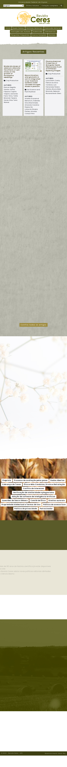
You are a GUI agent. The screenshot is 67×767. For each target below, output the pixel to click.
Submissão (37, 32)
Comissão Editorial (53, 28)
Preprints (7, 480)
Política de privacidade (25, 509)
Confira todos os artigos (33, 325)
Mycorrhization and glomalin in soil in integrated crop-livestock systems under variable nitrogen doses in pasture (33, 80)
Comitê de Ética (38, 500)
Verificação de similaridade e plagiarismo (33, 492)
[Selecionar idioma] (13, 6)
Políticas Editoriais (34, 28)
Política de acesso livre (54, 504)
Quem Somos (18, 28)
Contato (52, 35)
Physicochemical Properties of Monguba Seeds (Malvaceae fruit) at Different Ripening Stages (54, 66)
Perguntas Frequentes (20, 35)
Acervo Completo (39, 35)
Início (8, 28)
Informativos (50, 32)
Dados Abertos (57, 480)
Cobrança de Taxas (11, 484)
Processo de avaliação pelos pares (31, 480)
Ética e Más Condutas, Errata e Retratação (44, 484)
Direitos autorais (57, 500)
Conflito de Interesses (33, 488)
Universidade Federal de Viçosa (32, 2)
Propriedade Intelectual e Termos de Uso (21, 504)
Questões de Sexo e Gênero (15, 500)
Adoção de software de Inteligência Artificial (33, 496)
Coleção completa (50, 6)
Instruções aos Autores (21, 32)
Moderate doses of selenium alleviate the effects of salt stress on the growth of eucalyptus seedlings (12, 71)
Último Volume (32, 6)
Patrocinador (46, 509)
